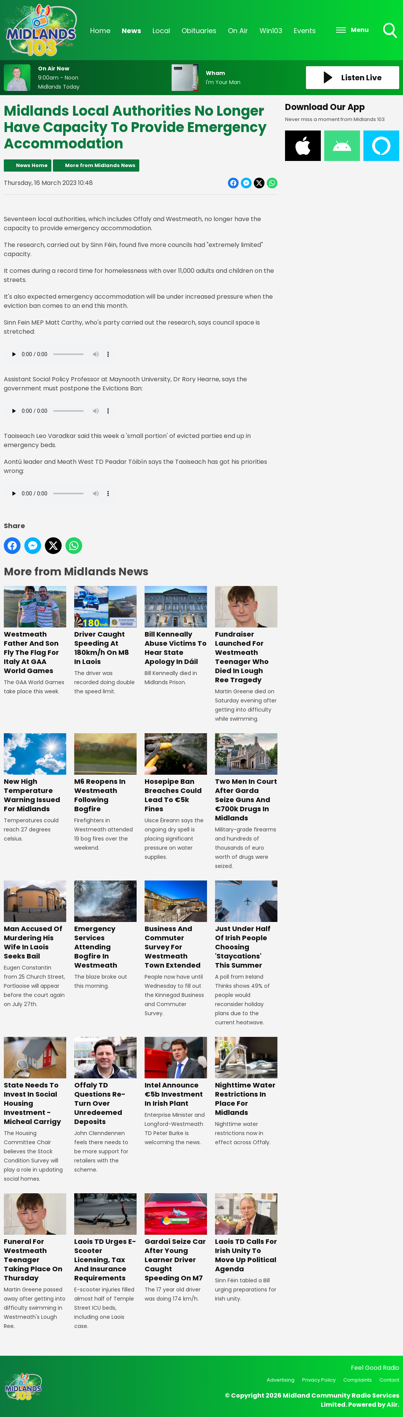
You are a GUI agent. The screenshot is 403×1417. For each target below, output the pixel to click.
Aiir (392, 1404)
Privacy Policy (319, 1380)
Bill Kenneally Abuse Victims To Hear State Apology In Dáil (176, 626)
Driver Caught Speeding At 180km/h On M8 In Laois (105, 626)
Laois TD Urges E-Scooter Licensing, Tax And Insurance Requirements (105, 1238)
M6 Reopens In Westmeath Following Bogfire (105, 773)
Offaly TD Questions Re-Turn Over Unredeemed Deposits (105, 1081)
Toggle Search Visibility (390, 31)
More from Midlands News (100, 165)
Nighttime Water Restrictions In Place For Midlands (246, 1077)
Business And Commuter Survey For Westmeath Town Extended (176, 925)
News (131, 30)
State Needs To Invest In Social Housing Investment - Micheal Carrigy (35, 1081)
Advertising (281, 1380)
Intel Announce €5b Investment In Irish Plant (176, 1072)
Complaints (357, 1380)
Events (305, 30)
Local (161, 30)
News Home (32, 165)
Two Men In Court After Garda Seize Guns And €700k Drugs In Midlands (246, 778)
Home (100, 30)
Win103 (271, 30)
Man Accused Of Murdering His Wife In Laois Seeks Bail (35, 920)
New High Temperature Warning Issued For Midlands (35, 773)
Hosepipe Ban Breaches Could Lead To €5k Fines (176, 773)
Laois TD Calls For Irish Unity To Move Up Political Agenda (246, 1233)
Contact (389, 1380)
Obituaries (199, 30)
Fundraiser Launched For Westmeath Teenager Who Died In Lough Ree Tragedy (246, 635)
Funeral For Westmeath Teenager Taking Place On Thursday (35, 1238)
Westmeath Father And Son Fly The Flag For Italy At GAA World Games (35, 630)
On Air (238, 30)
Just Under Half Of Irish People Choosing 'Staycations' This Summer (246, 925)
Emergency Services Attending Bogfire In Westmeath (105, 925)
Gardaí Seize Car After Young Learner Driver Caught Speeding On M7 (176, 1238)
